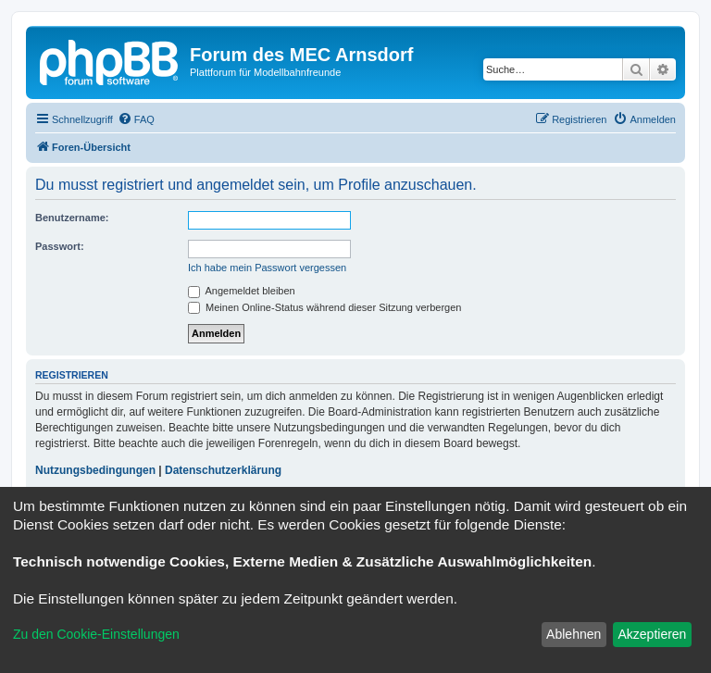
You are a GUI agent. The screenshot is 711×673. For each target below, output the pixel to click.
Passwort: (59, 246)
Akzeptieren (651, 634)
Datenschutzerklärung (223, 470)
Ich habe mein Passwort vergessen (267, 267)
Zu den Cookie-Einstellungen (96, 634)
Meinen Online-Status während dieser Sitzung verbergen (324, 307)
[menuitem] (136, 119)
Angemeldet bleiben (241, 290)
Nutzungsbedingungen (95, 470)
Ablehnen (573, 634)
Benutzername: (71, 217)
